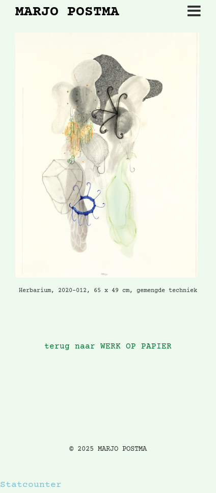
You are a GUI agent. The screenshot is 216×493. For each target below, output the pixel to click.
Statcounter (31, 485)
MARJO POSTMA (67, 13)
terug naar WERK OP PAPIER (108, 347)
